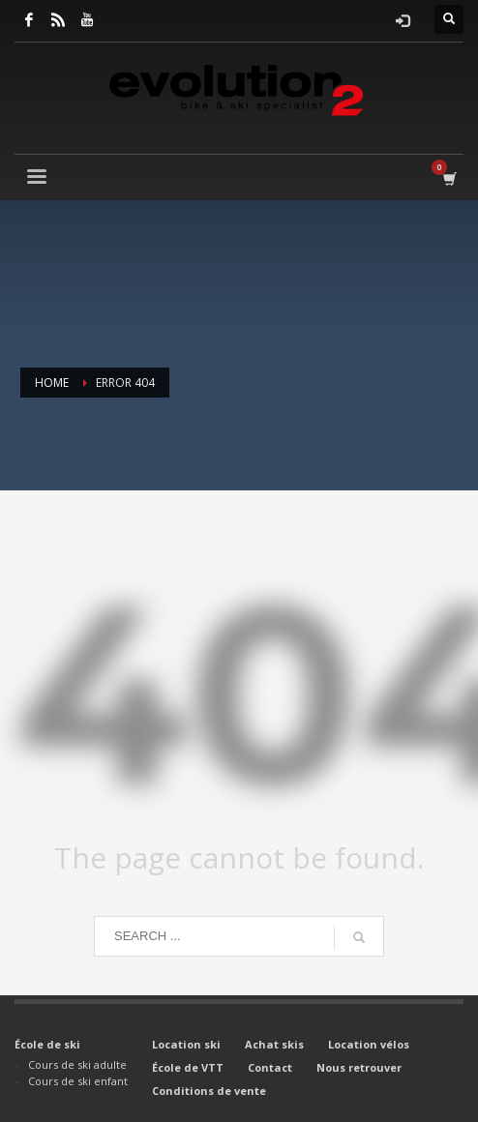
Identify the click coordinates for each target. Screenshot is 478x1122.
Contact (270, 1067)
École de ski (47, 1044)
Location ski (186, 1044)
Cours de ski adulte (77, 1064)
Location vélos (368, 1044)
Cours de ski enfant (78, 1081)
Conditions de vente (209, 1090)
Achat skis (274, 1044)
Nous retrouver (359, 1067)
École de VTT (188, 1067)
